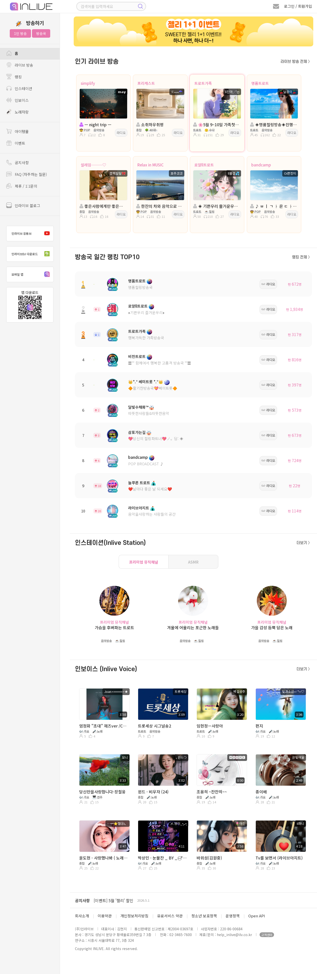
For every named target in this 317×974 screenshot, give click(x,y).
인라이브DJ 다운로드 (31, 254)
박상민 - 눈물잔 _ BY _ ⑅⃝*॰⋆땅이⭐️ (162, 858)
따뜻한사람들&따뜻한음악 (148, 413)
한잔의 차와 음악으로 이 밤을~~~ (159, 206)
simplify (88, 83)
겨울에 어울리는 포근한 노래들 (193, 627)
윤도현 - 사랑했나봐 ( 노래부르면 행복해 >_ (104, 858)
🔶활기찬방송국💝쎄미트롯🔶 (152, 388)
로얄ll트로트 (204, 164)
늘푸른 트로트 (139, 482)
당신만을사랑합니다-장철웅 (102, 792)
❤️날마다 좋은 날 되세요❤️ (150, 488)
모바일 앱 (31, 274)
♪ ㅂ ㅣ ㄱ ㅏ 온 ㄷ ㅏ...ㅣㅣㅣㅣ (273, 206)
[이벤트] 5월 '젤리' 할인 (113, 900)
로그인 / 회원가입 (298, 6)
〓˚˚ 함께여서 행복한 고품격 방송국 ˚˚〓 (159, 362)
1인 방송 (20, 33)
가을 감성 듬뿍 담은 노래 (272, 627)
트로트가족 (203, 83)
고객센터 (266, 935)
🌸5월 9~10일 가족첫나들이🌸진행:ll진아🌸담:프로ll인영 (216, 124)
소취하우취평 (150, 124)
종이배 (261, 792)
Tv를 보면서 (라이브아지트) (279, 858)
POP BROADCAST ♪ (146, 463)
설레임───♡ (93, 164)
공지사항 (82, 900)
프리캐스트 (146, 83)
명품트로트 (260, 83)
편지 (259, 726)
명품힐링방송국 (140, 287)
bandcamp (261, 164)
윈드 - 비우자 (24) (153, 792)
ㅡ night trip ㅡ (95, 124)
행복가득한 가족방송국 (146, 337)
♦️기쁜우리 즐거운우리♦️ (146, 312)
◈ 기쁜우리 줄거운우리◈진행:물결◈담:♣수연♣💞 (216, 206)
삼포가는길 (137, 432)
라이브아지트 (138, 507)
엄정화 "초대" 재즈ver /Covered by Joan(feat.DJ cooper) (104, 726)
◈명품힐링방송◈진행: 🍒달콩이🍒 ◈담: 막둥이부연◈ (273, 124)
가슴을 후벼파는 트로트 (114, 627)
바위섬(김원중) (209, 858)
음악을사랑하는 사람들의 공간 (152, 514)
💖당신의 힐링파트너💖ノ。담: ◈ (155, 438)
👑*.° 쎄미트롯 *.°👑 (145, 381)
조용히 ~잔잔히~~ (212, 792)
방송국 (41, 33)
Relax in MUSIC (150, 164)
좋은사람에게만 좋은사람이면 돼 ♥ (102, 206)
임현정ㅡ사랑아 (210, 726)
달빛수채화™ (138, 407)
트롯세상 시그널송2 (154, 726)
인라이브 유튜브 (31, 233)
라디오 (121, 132)
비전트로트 (137, 356)
